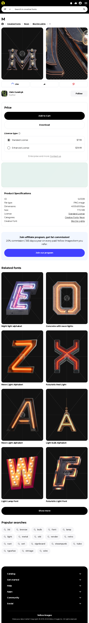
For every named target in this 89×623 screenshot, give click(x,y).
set (21, 543)
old (37, 536)
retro (68, 536)
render (52, 536)
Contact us (55, 156)
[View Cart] (71, 3)
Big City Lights (78, 221)
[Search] (84, 9)
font (52, 529)
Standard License (76, 213)
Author (12, 95)
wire (43, 551)
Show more (44, 510)
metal (23, 536)
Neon (82, 217)
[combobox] (50, 9)
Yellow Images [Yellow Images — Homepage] (44, 615)
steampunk (59, 543)
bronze (21, 529)
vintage (27, 551)
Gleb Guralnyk (16, 92)
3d (7, 529)
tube (77, 543)
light (8, 536)
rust (7, 543)
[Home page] (2, 24)
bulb (38, 529)
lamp (67, 529)
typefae (10, 551)
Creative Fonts (72, 217)
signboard (38, 543)
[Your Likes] (75, 3)
